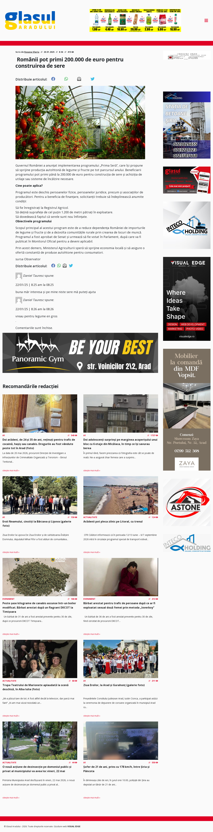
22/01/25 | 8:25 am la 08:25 (34, 285)
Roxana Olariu (31, 52)
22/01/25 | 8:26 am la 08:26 (34, 309)
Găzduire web (60, 826)
